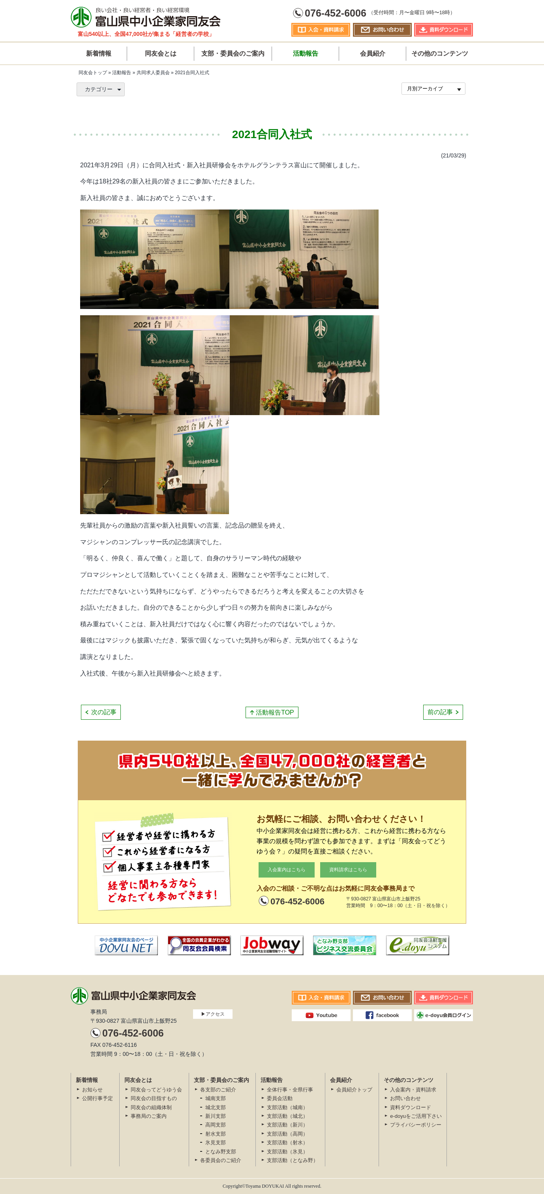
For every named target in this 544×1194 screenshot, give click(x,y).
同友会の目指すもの (154, 1098)
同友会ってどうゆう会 (156, 1090)
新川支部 (215, 1116)
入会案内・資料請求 (413, 1090)
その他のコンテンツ (439, 53)
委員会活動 (280, 1098)
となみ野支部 (220, 1152)
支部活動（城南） (287, 1107)
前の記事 (440, 712)
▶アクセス (213, 1014)
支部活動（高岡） (287, 1134)
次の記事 (103, 712)
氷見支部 (215, 1142)
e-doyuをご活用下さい (416, 1116)
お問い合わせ (405, 1098)
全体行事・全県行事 (290, 1090)
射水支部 (215, 1134)
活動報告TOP (275, 712)
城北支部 (215, 1107)
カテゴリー (99, 89)
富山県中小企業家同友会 (146, 17)
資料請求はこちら (348, 869)
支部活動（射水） (287, 1142)
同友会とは (160, 53)
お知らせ (92, 1090)
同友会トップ (93, 72)
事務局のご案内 (149, 1116)
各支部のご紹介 (218, 1090)
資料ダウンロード (410, 1107)
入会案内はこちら (287, 869)
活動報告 (305, 53)
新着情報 (98, 53)
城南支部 (215, 1098)
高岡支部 (215, 1125)
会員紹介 (372, 53)
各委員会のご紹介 (220, 1160)
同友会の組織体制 (151, 1107)
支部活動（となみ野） (292, 1160)
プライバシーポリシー (415, 1125)
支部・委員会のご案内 (232, 53)
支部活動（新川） (287, 1125)
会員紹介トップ (354, 1090)
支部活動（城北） (287, 1116)
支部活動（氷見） (287, 1152)
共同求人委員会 (153, 72)
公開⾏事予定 (97, 1098)
